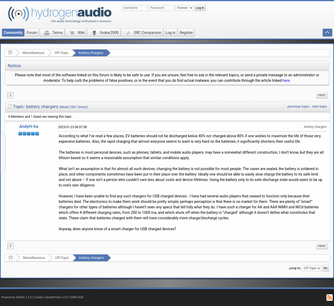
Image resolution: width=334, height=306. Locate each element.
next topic (319, 106)
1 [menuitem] (10, 95)
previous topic (298, 106)
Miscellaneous (33, 53)
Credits (38, 297)
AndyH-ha (28, 126)
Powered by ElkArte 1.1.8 (16, 297)
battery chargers (91, 53)
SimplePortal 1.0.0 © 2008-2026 (64, 297)
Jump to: (295, 268)
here (286, 80)
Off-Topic (61, 53)
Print (322, 95)
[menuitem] (322, 95)
